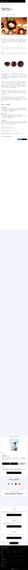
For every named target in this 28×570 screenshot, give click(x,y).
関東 (14, 551)
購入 (14, 463)
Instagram (12, 485)
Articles (2, 549)
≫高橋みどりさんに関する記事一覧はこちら (6, 136)
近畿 (1, 552)
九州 (20, 552)
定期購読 (22, 463)
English (25, 547)
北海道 (2, 551)
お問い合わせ (2, 565)
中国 (8, 552)
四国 (14, 552)
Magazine (2, 555)
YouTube (19, 485)
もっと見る (6, 463)
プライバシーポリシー (3, 566)
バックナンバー (3, 557)
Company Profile (3, 559)
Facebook (9, 485)
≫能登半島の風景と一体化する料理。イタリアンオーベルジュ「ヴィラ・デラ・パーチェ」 (12, 133)
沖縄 (1, 553)
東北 (8, 551)
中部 (20, 551)
